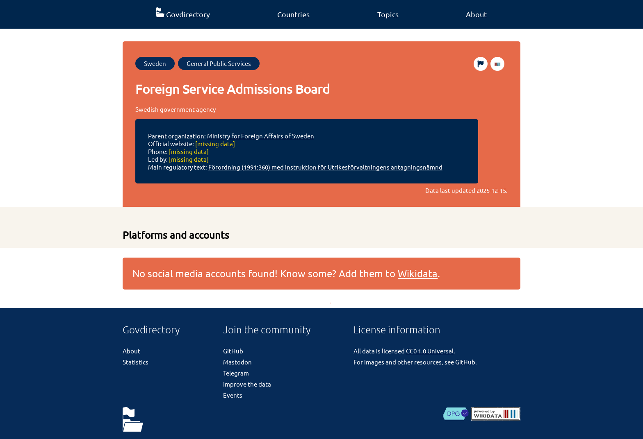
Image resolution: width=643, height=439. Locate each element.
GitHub (233, 351)
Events (232, 395)
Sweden (155, 63)
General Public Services (219, 63)
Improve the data (247, 384)
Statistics (135, 362)
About (476, 14)
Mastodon (237, 362)
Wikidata (418, 273)
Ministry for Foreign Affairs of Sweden (260, 136)
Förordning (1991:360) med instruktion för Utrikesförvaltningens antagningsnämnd (325, 167)
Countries (293, 14)
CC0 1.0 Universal (430, 351)
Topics (388, 14)
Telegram (236, 373)
